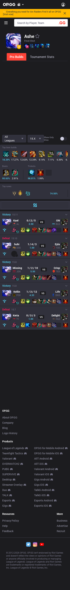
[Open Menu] (63, 4)
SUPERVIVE (9, 474)
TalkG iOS (40, 495)
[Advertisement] (35, 98)
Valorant (7, 458)
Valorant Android (44, 469)
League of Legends (13, 448)
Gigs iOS (39, 484)
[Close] (65, 13)
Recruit (61, 531)
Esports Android (43, 500)
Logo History (9, 433)
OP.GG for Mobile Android (49, 448)
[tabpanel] (35, 232)
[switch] (63, 139)
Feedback (7, 531)
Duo (4, 490)
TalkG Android (42, 490)
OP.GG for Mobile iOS (46, 453)
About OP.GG (9, 417)
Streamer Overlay (12, 484)
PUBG (5, 469)
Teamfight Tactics (12, 453)
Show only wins (49, 138)
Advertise (62, 526)
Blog (5, 428)
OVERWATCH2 (10, 464)
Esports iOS (41, 505)
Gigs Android (41, 479)
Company (7, 422)
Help (5, 526)
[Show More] (20, 4)
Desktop (7, 479)
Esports (6, 500)
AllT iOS (39, 464)
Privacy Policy (10, 520)
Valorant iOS (41, 474)
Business (62, 520)
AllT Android (41, 458)
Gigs (5, 505)
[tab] (17, 57)
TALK (5, 495)
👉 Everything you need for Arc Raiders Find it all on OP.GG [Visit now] (32, 13)
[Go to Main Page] (9, 4)
